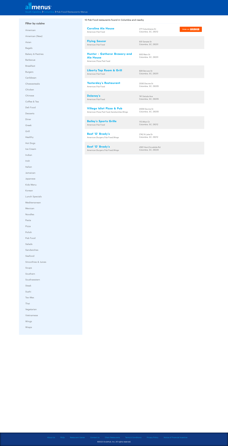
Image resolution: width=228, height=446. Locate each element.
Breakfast (30, 65)
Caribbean (30, 77)
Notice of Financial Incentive (175, 437)
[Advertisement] (42, 384)
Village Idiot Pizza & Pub (104, 108)
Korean (29, 190)
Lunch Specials (33, 196)
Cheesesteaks (32, 83)
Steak (28, 285)
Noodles (29, 214)
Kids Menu (30, 184)
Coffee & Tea (32, 101)
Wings (28, 321)
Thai (27, 303)
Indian (28, 154)
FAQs (62, 437)
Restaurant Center (77, 437)
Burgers (29, 71)
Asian (28, 42)
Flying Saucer (96, 41)
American (30, 30)
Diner (28, 119)
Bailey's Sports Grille (102, 121)
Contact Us (94, 437)
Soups (28, 267)
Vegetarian (31, 309)
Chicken (29, 89)
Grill (27, 131)
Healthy (29, 137)
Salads (28, 244)
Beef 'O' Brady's (98, 134)
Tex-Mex (29, 297)
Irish (27, 160)
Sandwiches (31, 249)
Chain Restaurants (112, 437)
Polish (28, 232)
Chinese (29, 95)
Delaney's (93, 95)
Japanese (30, 178)
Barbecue (30, 59)
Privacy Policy (152, 437)
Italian (28, 166)
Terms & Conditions (133, 437)
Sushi (28, 291)
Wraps (28, 327)
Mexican (29, 208)
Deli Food (30, 107)
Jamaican (30, 172)
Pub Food (30, 238)
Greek (28, 125)
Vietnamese (31, 315)
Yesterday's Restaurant (103, 83)
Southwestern (32, 279)
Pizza (28, 226)
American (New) (33, 36)
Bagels (28, 47)
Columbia (49, 11)
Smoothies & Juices (35, 261)
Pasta (28, 220)
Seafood (29, 255)
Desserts (29, 113)
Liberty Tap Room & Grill (104, 70)
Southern (30, 273)
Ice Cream (30, 148)
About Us (51, 437)
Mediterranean (33, 202)
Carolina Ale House (100, 28)
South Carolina (33, 11)
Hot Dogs (30, 143)
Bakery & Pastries (34, 53)
